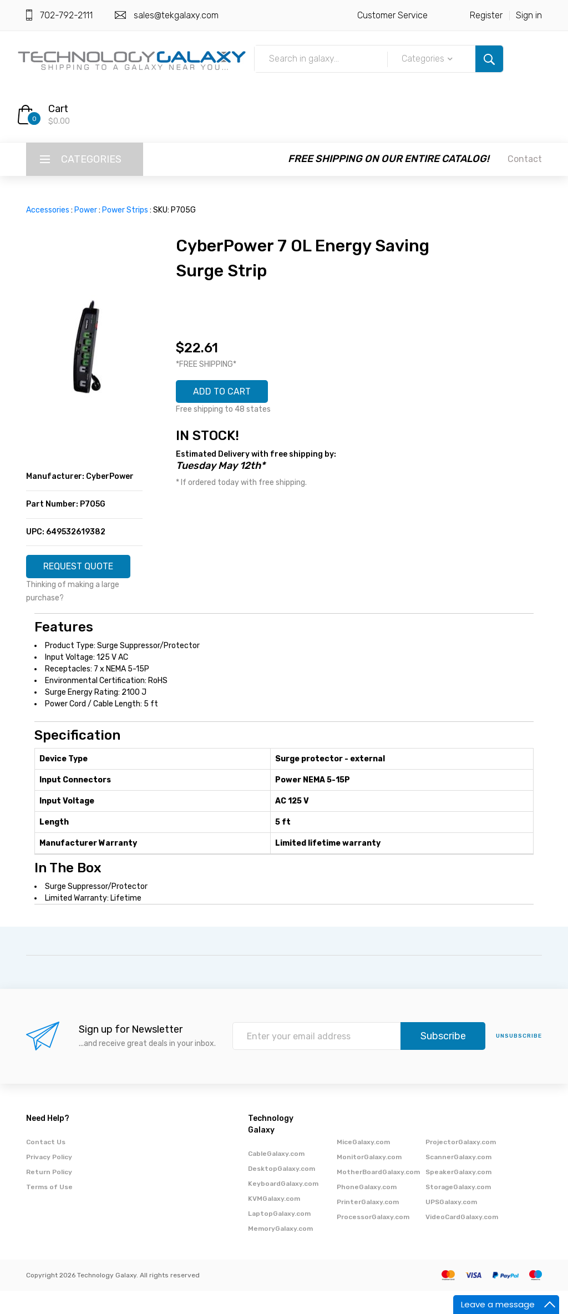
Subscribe (443, 1060)
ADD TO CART (228, 393)
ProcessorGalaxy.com (373, 1240)
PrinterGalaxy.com (368, 1225)
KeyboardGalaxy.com (283, 1207)
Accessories (47, 210)
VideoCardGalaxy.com (461, 1240)
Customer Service (392, 15)
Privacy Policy (49, 1180)
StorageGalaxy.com (458, 1210)
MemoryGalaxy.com (280, 1252)
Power (85, 210)
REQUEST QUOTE (84, 572)
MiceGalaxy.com (363, 1165)
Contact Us (45, 1165)
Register (486, 15)
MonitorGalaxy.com (369, 1180)
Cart (58, 109)
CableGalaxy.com (276, 1177)
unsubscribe (519, 1060)
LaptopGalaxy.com (279, 1237)
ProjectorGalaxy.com (460, 1165)
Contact (525, 159)
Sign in (529, 15)
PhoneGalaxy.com (367, 1210)
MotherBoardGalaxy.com (378, 1195)
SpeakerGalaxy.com (458, 1195)
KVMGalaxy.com (274, 1222)
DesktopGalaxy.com (281, 1192)
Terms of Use (49, 1210)
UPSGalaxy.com (451, 1225)
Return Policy (49, 1195)
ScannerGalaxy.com (458, 1180)
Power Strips (125, 210)
